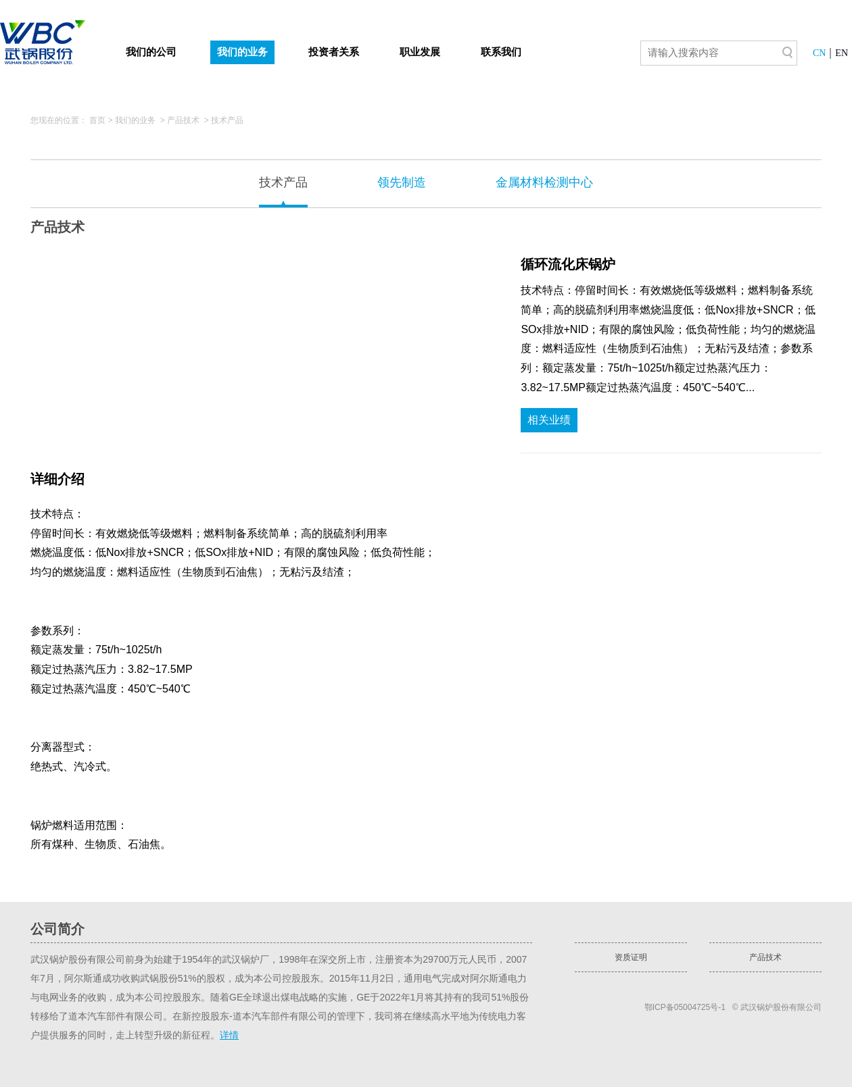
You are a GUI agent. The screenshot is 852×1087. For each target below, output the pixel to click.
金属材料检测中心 (544, 182)
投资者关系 (333, 52)
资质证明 (631, 957)
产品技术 (183, 120)
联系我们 (501, 52)
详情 (229, 1035)
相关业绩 (549, 420)
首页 (97, 120)
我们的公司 (151, 52)
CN (819, 53)
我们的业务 (242, 52)
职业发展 (420, 52)
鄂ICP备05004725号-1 (685, 1007)
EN (841, 53)
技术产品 (227, 120)
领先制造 (401, 182)
